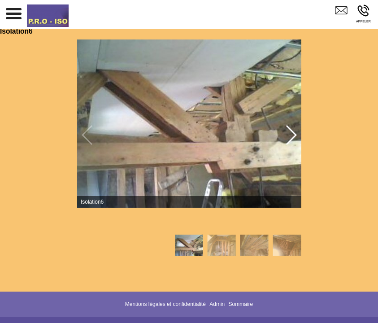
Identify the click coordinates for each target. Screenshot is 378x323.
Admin (217, 304)
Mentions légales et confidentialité (165, 304)
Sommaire (241, 304)
